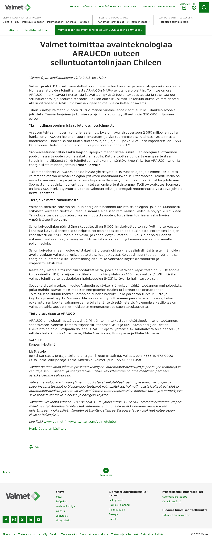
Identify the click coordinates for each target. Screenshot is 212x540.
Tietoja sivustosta (29, 534)
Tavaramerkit (69, 534)
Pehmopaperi (117, 509)
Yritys (59, 496)
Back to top (106, 472)
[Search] (204, 7)
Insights (60, 510)
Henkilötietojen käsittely (47, 428)
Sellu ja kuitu (116, 500)
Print (35, 447)
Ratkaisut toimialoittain (176, 514)
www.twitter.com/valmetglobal (92, 421)
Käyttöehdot (51, 534)
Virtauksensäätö (171, 501)
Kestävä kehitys (65, 506)
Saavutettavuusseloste (94, 534)
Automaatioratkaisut (174, 496)
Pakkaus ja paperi (119, 504)
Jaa (7, 472)
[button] (12, 30)
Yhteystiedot (63, 520)
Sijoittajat (62, 515)
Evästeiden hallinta (152, 534)
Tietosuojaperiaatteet (124, 534)
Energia (113, 514)
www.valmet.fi (55, 421)
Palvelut (113, 519)
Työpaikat (62, 501)
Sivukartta (9, 534)
